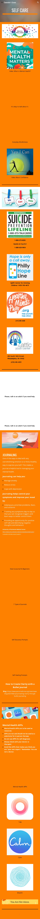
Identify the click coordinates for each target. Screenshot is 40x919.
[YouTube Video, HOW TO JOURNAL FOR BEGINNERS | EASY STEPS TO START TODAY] (20, 553)
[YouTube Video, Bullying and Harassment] (20, 384)
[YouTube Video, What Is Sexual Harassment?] (20, 413)
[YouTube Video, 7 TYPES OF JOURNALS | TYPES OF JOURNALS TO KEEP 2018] (20, 588)
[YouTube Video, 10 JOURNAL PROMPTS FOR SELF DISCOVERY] (20, 624)
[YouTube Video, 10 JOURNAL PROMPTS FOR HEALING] (20, 659)
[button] (2, 2)
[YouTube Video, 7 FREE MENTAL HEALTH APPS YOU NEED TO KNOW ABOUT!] (20, 771)
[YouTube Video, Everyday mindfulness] (20, 126)
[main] (20, 11)
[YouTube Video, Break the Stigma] (20, 91)
